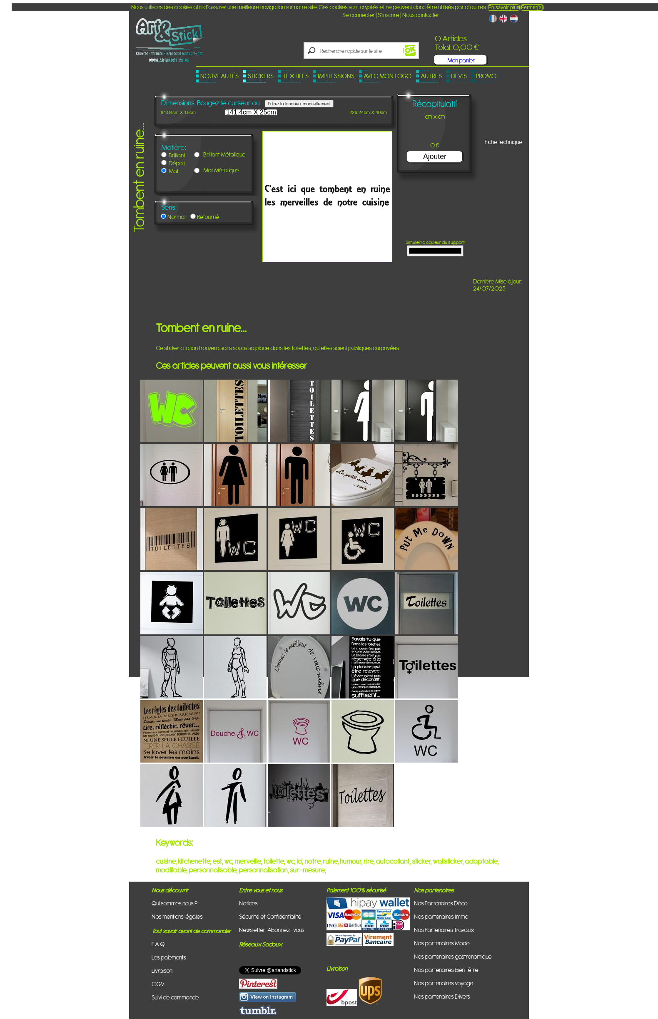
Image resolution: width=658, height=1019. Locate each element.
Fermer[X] (532, 7)
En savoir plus (503, 7)
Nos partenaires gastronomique (453, 956)
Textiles (296, 76)
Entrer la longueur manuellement (299, 104)
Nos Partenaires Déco (441, 903)
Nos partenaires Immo (441, 916)
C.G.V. (158, 983)
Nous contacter (420, 14)
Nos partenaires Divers (442, 996)
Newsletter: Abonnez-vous (271, 929)
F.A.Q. (158, 943)
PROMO (486, 76)
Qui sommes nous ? (174, 903)
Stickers (261, 76)
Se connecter (358, 14)
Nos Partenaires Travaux (444, 929)
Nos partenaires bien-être (446, 969)
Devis (459, 76)
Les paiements (169, 957)
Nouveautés (219, 76)
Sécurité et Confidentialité (270, 916)
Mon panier (461, 60)
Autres (431, 76)
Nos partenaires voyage (444, 983)
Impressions (336, 76)
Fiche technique (503, 141)
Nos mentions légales (177, 916)
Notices (248, 903)
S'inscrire (388, 14)
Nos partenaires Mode (442, 943)
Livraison (162, 970)
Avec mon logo (387, 76)
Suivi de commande (175, 997)
